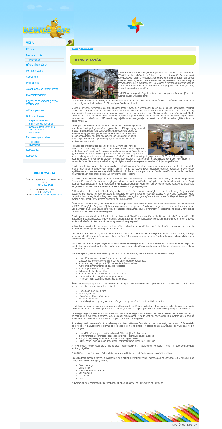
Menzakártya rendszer (39, 137)
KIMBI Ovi (192, 424)
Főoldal (30, 49)
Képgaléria (32, 149)
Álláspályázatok (35, 110)
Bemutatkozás (34, 55)
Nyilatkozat (34, 145)
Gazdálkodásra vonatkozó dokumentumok (42, 128)
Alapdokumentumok (39, 120)
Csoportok (32, 76)
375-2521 (46, 192)
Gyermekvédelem (36, 94)
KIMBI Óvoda (178, 424)
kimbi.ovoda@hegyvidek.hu (48, 194)
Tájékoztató (35, 142)
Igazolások (34, 132)
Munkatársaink (34, 70)
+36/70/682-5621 (44, 184)
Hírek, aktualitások (36, 64)
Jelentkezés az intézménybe (42, 88)
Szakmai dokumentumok (41, 124)
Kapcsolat (31, 155)
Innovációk (34, 60)
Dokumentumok (35, 116)
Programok (32, 82)
